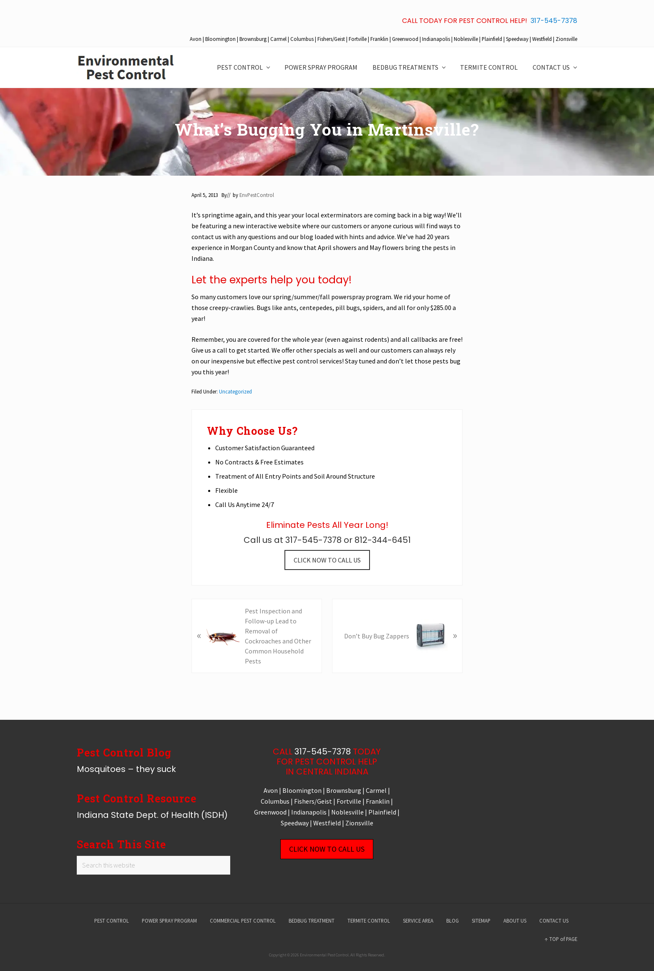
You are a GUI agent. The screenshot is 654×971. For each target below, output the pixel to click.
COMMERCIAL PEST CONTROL (243, 920)
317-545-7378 (554, 20)
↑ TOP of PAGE (561, 939)
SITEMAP (481, 920)
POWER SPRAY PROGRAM (169, 920)
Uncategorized (235, 391)
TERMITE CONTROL (368, 920)
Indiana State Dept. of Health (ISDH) (152, 815)
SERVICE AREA (418, 920)
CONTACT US (553, 920)
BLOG (452, 920)
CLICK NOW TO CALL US (327, 560)
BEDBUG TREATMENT (312, 920)
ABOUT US (514, 920)
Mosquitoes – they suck (126, 769)
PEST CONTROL (111, 920)
